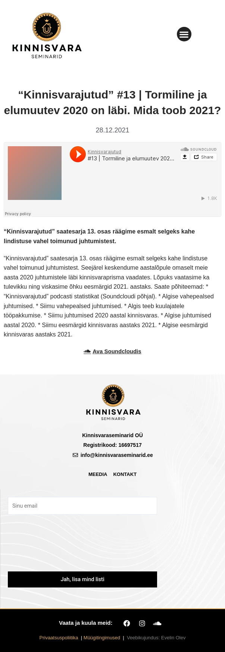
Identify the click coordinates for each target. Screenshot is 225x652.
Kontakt (125, 474)
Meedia (97, 474)
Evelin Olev (173, 637)
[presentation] (82, 547)
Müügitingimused (102, 637)
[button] (184, 34)
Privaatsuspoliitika (59, 637)
